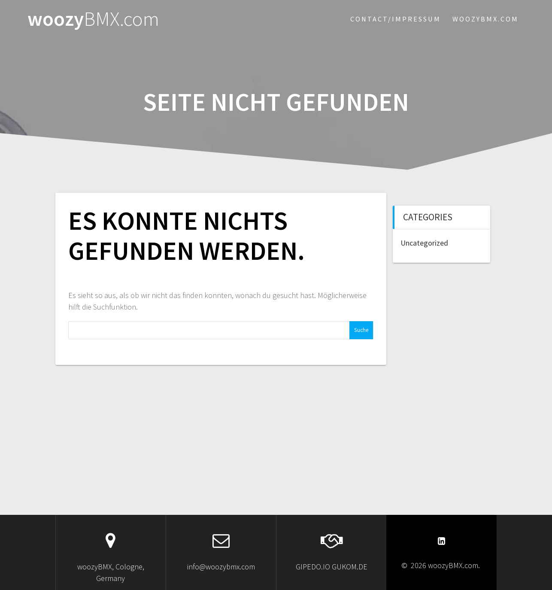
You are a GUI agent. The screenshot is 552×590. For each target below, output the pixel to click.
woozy (93, 19)
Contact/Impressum (395, 19)
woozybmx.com (485, 19)
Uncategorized (424, 243)
